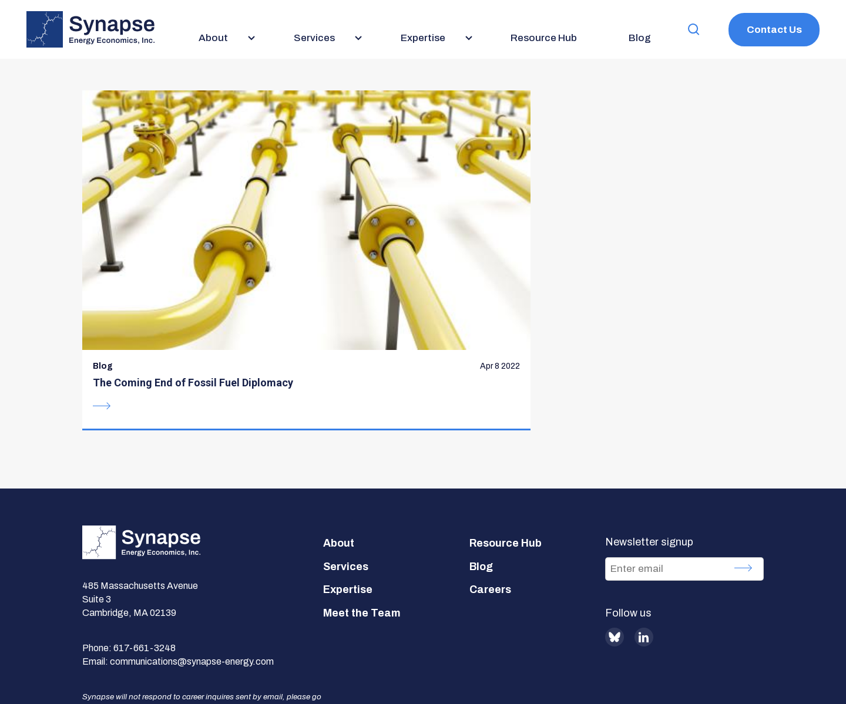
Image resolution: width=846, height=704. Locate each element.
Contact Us (774, 29)
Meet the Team (362, 491)
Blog (481, 444)
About (338, 421)
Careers (490, 467)
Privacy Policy (331, 660)
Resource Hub (505, 421)
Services (345, 444)
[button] (693, 29)
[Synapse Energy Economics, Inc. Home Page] (90, 29)
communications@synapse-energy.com (192, 539)
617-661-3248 (144, 525)
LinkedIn (643, 515)
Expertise (347, 467)
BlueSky (614, 515)
